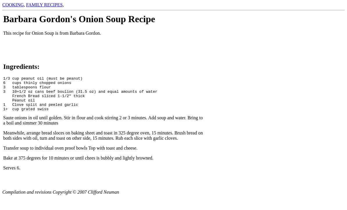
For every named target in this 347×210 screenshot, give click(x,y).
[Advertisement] (326, 101)
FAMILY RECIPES (44, 4)
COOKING (13, 4)
